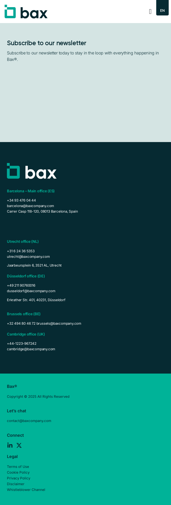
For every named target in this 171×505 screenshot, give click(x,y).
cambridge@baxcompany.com (31, 349)
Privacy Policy (18, 478)
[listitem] (85, 265)
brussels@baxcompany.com (58, 323)
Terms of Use (18, 466)
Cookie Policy (18, 472)
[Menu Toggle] (150, 11)
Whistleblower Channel (26, 489)
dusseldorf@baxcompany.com (31, 291)
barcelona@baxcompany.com (30, 206)
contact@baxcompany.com (29, 421)
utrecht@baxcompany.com (28, 256)
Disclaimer (15, 484)
